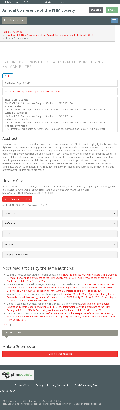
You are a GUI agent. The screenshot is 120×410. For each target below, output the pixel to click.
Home (5, 31)
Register (95, 10)
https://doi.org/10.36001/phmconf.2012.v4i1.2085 (35, 91)
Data (62, 2)
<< (3, 324)
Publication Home (14, 20)
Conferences (29, 2)
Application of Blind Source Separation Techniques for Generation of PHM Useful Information (58, 305)
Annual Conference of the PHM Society (38, 10)
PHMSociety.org (12, 2)
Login (111, 10)
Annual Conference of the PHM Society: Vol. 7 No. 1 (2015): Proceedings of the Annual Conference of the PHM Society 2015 (59, 289)
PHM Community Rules (87, 385)
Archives (17, 31)
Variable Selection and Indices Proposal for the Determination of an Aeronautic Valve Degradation (60, 286)
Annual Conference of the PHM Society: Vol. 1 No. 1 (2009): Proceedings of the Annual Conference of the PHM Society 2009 (58, 308)
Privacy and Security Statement (52, 385)
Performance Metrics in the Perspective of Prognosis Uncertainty (79, 313)
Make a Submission (60, 354)
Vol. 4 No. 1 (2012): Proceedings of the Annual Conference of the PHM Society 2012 (49, 34)
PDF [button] (9, 75)
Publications (47, 2)
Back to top (8, 390)
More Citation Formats (17, 199)
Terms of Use (22, 385)
